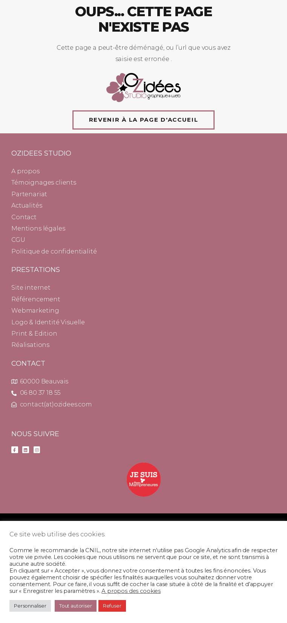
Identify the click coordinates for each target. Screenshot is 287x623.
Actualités (26, 205)
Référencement (35, 299)
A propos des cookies (131, 591)
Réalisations (30, 344)
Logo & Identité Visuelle (48, 322)
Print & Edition (34, 333)
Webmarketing (35, 310)
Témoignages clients (43, 182)
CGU (18, 239)
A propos (25, 171)
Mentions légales (38, 228)
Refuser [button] (112, 606)
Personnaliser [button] (30, 606)
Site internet (31, 287)
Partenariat (29, 194)
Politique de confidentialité (54, 251)
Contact (24, 217)
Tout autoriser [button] (75, 606)
